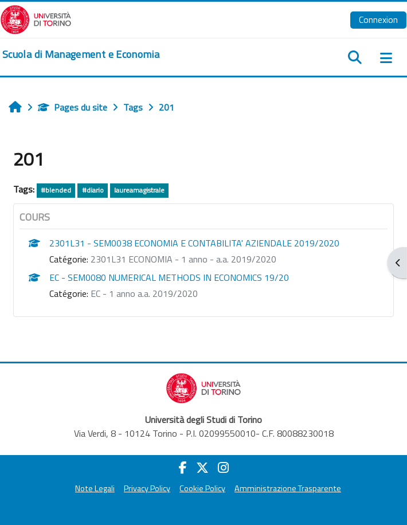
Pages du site (72, 107)
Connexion (378, 19)
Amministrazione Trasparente (287, 488)
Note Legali (95, 488)
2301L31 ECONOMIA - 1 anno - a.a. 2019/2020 (183, 259)
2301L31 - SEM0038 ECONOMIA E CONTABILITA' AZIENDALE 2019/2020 (194, 243)
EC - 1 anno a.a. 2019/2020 (144, 293)
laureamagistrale (139, 190)
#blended (56, 190)
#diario (93, 190)
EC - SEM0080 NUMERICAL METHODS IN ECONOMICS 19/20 (169, 277)
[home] (80, 54)
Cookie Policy (202, 488)
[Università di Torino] (36, 18)
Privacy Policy (147, 488)
